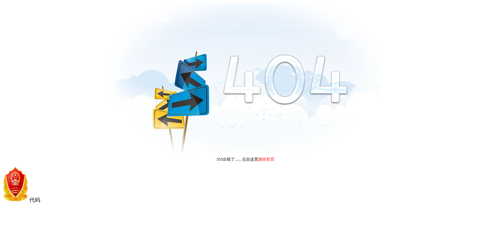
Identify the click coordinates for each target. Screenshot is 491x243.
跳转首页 (266, 159)
